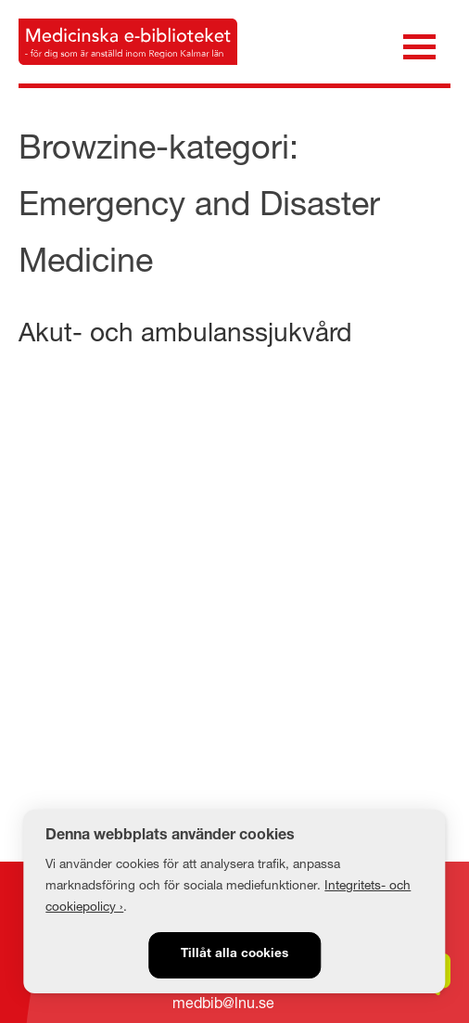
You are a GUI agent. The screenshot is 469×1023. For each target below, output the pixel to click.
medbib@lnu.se (223, 1002)
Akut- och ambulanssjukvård (185, 331)
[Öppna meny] (419, 44)
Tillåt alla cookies (234, 954)
